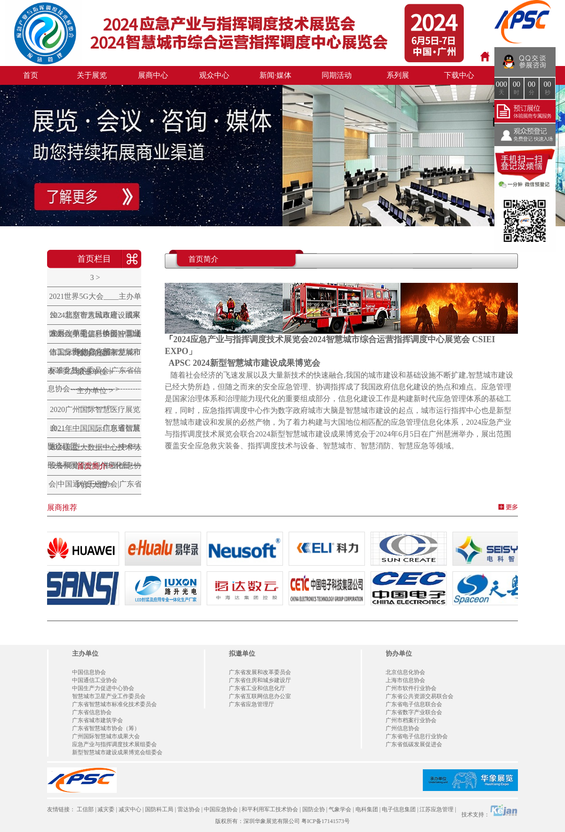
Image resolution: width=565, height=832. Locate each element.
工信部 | (86, 809)
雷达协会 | (190, 809)
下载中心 (459, 75)
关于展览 (92, 75)
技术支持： (489, 811)
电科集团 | (367, 809)
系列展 (398, 75)
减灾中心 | (131, 809)
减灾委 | (107, 809)
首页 (30, 75)
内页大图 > (95, 485)
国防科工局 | (160, 809)
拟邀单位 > (95, 372)
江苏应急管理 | (438, 809)
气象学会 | (341, 809)
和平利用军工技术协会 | (271, 809)
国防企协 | (314, 809)
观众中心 (214, 75)
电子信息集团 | (400, 809)
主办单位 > (95, 391)
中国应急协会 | (222, 809)
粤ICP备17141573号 (325, 821)
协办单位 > (95, 353)
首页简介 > (95, 466)
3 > (95, 277)
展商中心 (153, 75)
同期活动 (337, 75)
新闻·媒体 (275, 75)
